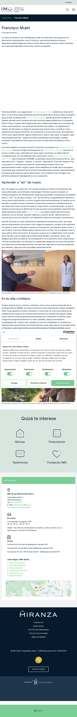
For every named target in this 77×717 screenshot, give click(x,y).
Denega (14, 383)
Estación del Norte (17, 565)
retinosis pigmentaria (42, 112)
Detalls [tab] (38, 339)
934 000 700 (16, 502)
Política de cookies (38, 633)
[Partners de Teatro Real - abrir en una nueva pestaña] (38, 688)
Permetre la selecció (38, 383)
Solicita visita (38, 669)
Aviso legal (38, 626)
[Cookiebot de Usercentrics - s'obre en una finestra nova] (64, 332)
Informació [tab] (63, 339)
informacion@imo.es (22, 505)
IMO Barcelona (38, 480)
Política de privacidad (38, 630)
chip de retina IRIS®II (35, 118)
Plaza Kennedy (15, 576)
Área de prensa (38, 637)
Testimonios (7, 18)
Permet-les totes (62, 383)
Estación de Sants (17, 563)
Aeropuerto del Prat (18, 570)
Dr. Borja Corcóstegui (53, 150)
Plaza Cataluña (15, 568)
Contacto (38, 622)
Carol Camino (33, 212)
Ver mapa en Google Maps (18, 507)
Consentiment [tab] (13, 339)
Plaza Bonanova (16, 573)
